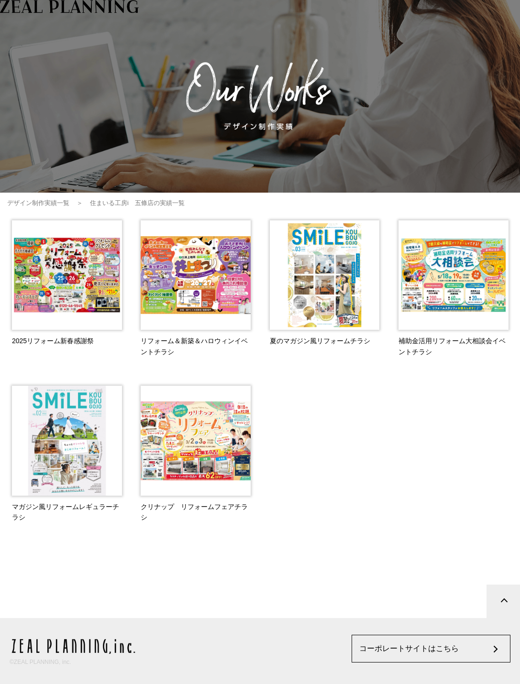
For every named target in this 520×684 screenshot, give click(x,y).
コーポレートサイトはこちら (409, 648)
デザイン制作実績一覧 (38, 202)
